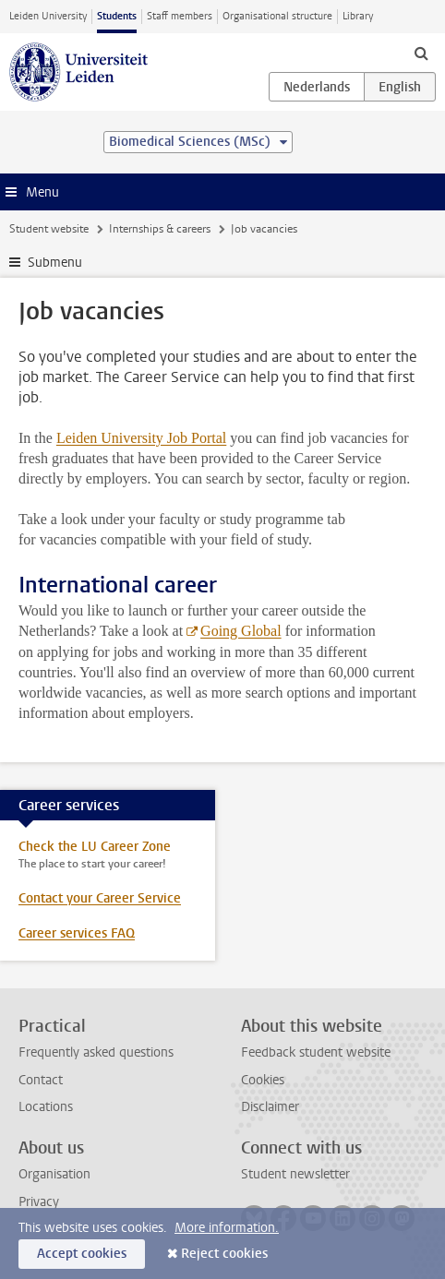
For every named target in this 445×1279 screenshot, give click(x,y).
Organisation (54, 1174)
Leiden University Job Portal (141, 438)
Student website (49, 228)
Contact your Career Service (99, 898)
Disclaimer (270, 1107)
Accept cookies (81, 1253)
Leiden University (48, 16)
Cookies (262, 1080)
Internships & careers (159, 228)
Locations (45, 1107)
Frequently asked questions (96, 1052)
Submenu (55, 262)
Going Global (241, 631)
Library (358, 16)
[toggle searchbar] (421, 52)
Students (117, 16)
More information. (226, 1228)
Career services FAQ (76, 933)
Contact (40, 1080)
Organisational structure (277, 16)
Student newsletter (295, 1174)
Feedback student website (316, 1052)
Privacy (38, 1202)
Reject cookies (224, 1253)
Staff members (179, 16)
